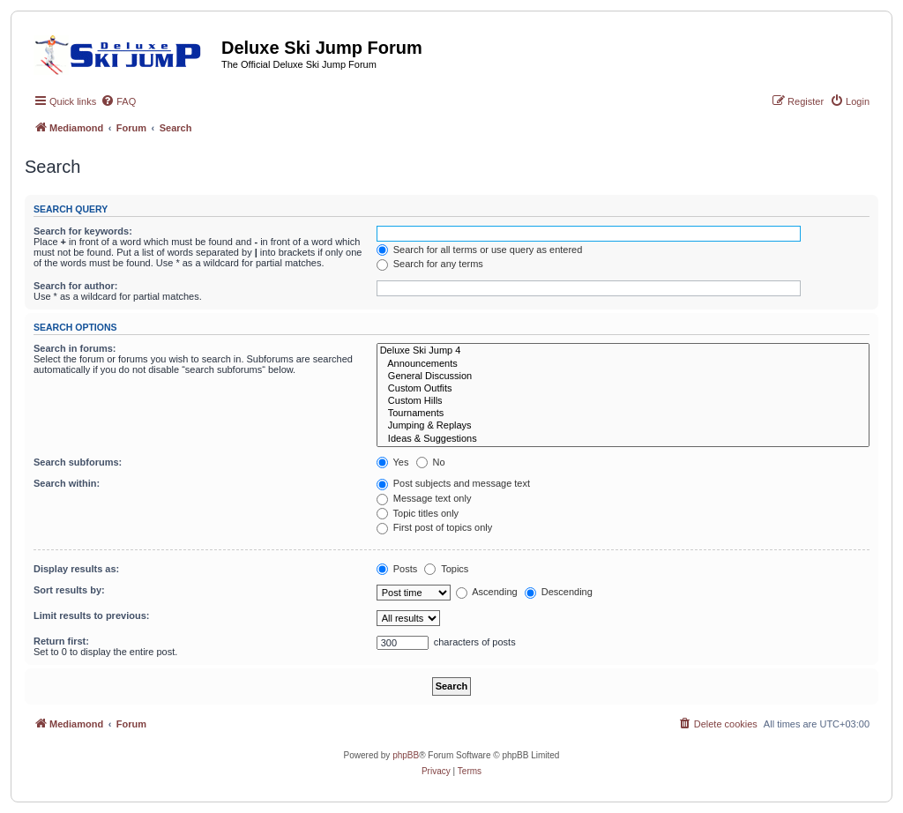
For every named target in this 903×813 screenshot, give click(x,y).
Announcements (623, 364)
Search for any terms (430, 263)
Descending (559, 591)
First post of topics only (435, 527)
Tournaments (623, 413)
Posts (397, 568)
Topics (446, 568)
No (430, 462)
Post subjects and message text (453, 483)
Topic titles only (418, 513)
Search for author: (75, 285)
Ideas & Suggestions (623, 439)
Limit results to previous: (91, 615)
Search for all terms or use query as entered (480, 249)
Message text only (424, 498)
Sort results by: (69, 590)
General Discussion (623, 376)
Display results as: (76, 568)
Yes (393, 462)
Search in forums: (75, 348)
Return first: (61, 641)
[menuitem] (118, 101)
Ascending (487, 591)
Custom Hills (623, 401)
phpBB (405, 755)
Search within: (67, 483)
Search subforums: (78, 462)
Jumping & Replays (623, 426)
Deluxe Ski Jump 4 (623, 351)
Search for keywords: (83, 231)
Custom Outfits (623, 389)
